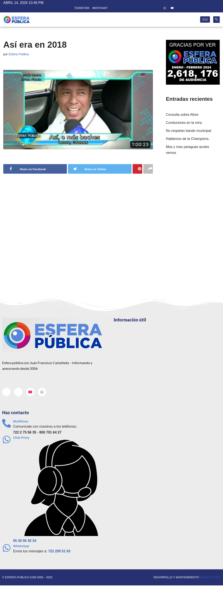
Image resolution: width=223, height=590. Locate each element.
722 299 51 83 (59, 551)
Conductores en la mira (184, 122)
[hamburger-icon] (205, 20)
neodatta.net (210, 577)
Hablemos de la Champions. (188, 139)
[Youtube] (172, 8)
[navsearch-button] (216, 19)
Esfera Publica (19, 54)
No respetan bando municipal (188, 131)
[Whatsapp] (165, 8)
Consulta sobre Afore (182, 114)
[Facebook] (150, 8)
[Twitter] (157, 8)
